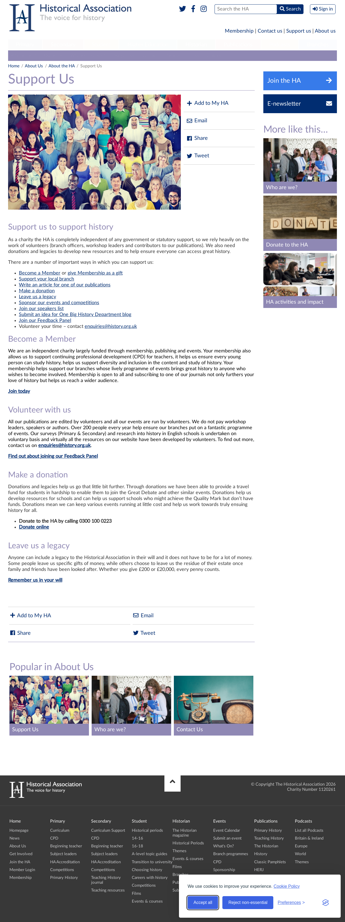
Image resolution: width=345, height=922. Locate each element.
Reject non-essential (247, 902)
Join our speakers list (41, 308)
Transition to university (152, 862)
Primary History (64, 878)
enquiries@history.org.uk (111, 326)
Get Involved (20, 854)
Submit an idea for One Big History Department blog (75, 314)
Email (196, 121)
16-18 (137, 846)
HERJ (259, 870)
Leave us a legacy (37, 296)
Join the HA (19, 862)
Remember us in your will (35, 580)
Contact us (270, 31)
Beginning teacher (66, 846)
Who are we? (23, 55)
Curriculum (59, 831)
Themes (179, 851)
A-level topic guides (149, 854)
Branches (318, 44)
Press (194, 55)
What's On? (223, 846)
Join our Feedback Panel (45, 320)
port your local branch (50, 279)
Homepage (19, 831)
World (300, 854)
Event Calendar (226, 831)
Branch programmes (230, 854)
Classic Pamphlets (270, 862)
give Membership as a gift (95, 273)
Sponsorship (224, 870)
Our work (53, 55)
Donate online (34, 527)
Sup (23, 279)
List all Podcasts (309, 831)
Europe (301, 846)
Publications (238, 44)
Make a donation (37, 291)
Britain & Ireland (309, 838)
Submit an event (227, 838)
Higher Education (147, 44)
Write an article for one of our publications (65, 285)
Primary (25, 44)
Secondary (63, 44)
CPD (54, 838)
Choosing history (147, 870)
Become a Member (39, 273)
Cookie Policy (287, 886)
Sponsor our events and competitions (59, 302)
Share (197, 138)
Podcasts (279, 44)
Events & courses (147, 901)
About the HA (62, 66)
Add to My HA (207, 103)
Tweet (197, 156)
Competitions (62, 870)
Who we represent (88, 55)
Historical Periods (188, 843)
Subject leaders (63, 854)
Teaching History (269, 838)
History (260, 854)
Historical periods (147, 831)
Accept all (203, 902)
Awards (173, 55)
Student (101, 44)
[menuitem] (25, 45)
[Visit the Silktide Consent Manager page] (325, 902)
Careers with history (150, 878)
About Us (34, 66)
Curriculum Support (108, 831)
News (14, 838)
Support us (298, 31)
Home (13, 66)
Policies (214, 55)
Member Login (22, 870)
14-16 (137, 838)
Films (136, 894)
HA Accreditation (65, 862)
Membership (239, 31)
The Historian (266, 846)
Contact (150, 55)
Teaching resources (108, 890)
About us (325, 31)
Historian (196, 44)
